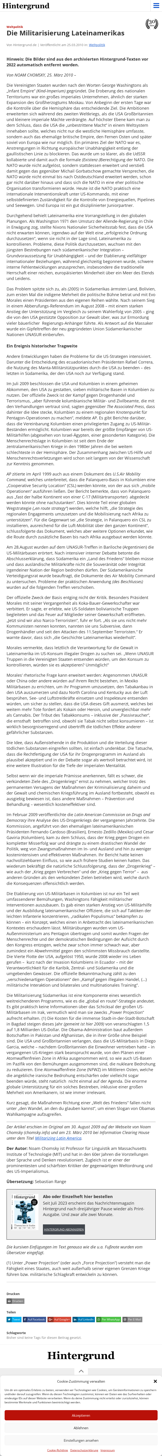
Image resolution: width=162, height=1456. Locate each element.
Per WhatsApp (108, 1319)
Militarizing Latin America (58, 1138)
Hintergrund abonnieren (64, 1229)
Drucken (15, 1301)
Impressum (108, 1450)
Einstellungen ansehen (81, 1440)
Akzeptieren (81, 1415)
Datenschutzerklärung (84, 1450)
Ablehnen (81, 1428)
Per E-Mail (131, 1319)
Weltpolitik (97, 45)
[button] (155, 1381)
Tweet (13, 1319)
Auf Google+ (58, 1319)
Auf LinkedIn (83, 1319)
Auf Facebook (34, 1319)
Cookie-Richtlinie (57, 1450)
